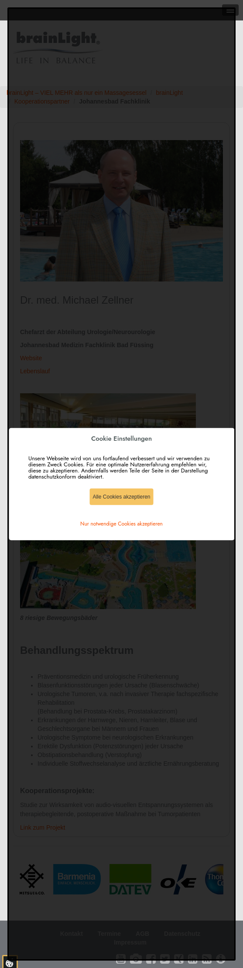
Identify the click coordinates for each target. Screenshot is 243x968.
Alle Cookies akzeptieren (121, 497)
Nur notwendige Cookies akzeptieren (121, 524)
